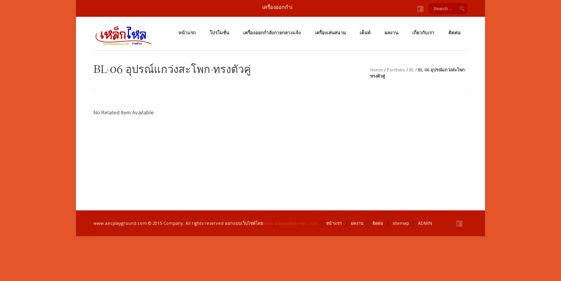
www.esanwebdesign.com (290, 223)
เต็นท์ (365, 32)
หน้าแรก (187, 32)
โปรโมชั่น (219, 32)
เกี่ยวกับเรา (423, 32)
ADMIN (425, 223)
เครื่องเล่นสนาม (330, 32)
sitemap (400, 223)
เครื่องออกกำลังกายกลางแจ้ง (272, 32)
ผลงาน (391, 32)
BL (411, 70)
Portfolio (396, 70)
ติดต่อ (454, 32)
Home (376, 70)
